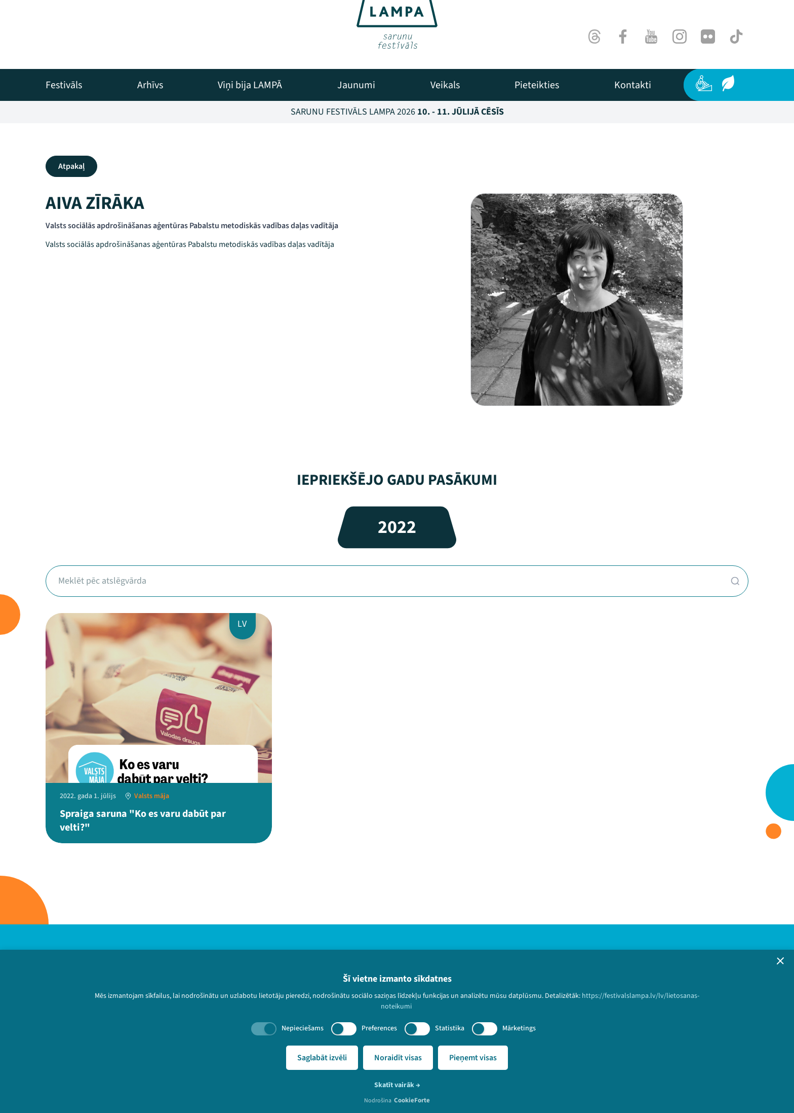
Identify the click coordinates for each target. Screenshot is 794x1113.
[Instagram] (679, 36)
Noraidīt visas (398, 1057)
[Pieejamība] (704, 83)
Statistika (449, 1028)
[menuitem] (64, 85)
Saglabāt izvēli (322, 1057)
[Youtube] (651, 36)
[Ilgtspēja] (728, 83)
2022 (397, 527)
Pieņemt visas (473, 1057)
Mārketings (519, 1028)
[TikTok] (736, 36)
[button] (780, 961)
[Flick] (708, 36)
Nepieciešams (303, 1028)
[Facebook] (623, 36)
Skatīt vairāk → (397, 1085)
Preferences (379, 1028)
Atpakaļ (71, 166)
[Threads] (594, 36)
